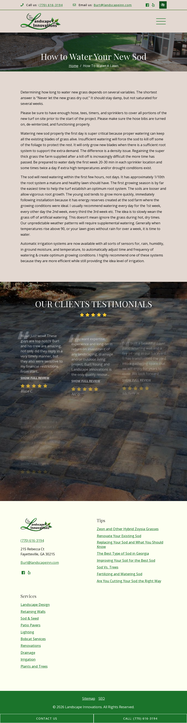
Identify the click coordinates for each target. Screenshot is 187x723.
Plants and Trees (34, 666)
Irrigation (28, 659)
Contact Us (46, 718)
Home (73, 65)
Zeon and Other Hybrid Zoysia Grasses (128, 529)
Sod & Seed (30, 618)
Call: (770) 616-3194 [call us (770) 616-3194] (140, 718)
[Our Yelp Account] (153, 5)
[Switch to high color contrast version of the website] (163, 5)
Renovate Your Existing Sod (119, 536)
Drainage (28, 652)
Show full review (35, 384)
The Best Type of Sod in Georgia (123, 553)
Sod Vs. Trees (107, 567)
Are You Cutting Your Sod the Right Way (129, 581)
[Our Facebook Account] (147, 5)
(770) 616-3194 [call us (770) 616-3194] (51, 5)
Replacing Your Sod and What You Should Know (130, 544)
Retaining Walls (33, 611)
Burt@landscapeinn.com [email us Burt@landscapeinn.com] (113, 5)
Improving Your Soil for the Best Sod (126, 560)
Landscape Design (35, 604)
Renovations (31, 646)
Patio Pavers (30, 625)
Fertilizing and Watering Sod (119, 574)
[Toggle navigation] (161, 21)
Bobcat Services (33, 639)
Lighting (27, 632)
